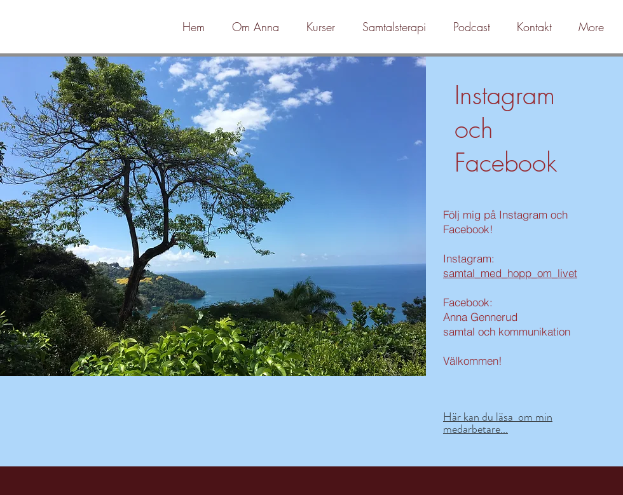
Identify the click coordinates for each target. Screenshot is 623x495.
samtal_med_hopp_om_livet (510, 273)
